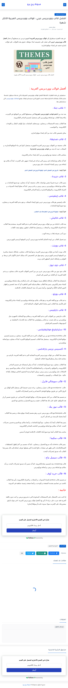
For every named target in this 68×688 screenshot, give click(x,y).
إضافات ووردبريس (12, 99)
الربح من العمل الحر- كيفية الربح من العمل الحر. (41, 170)
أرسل (34, 530)
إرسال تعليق (59, 627)
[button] (53, 553)
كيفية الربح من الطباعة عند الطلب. (46, 212)
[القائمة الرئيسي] (64, 4)
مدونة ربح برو (34, 4)
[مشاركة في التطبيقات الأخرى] (22, 553)
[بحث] (3, 4)
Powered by (34, 538)
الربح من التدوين (60, 14)
